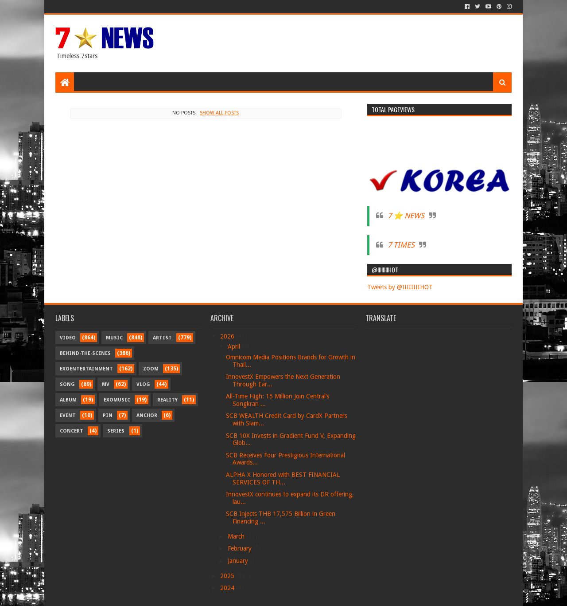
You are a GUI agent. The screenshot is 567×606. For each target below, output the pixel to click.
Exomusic (117, 400)
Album (68, 400)
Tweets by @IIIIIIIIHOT (400, 287)
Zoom (151, 369)
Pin (108, 415)
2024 (228, 587)
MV (105, 384)
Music (114, 338)
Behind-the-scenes (85, 353)
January (239, 560)
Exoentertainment (86, 369)
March (237, 536)
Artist (162, 338)
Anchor (146, 415)
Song (67, 384)
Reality (167, 400)
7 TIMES (401, 244)
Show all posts (219, 113)
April (235, 346)
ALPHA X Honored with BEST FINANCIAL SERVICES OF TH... (283, 478)
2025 (228, 575)
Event (68, 415)
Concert (71, 431)
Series (115, 431)
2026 (228, 336)
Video (68, 338)
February (240, 548)
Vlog (143, 384)
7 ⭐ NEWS (406, 215)
